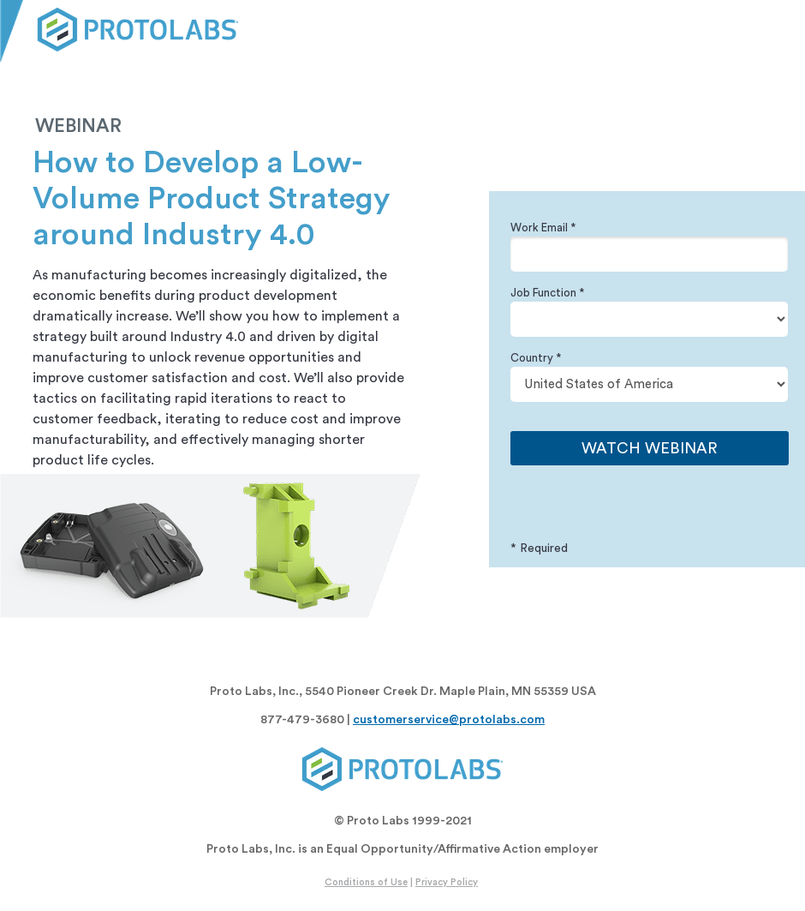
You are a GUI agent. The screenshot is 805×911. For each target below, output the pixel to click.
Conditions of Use (366, 882)
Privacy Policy (446, 882)
